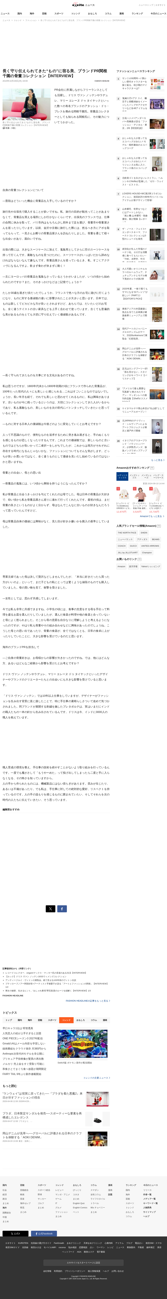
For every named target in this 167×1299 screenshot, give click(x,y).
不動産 (141, 1247)
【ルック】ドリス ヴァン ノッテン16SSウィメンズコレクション (35, 976)
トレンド (75, 13)
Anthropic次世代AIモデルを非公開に (23, 1053)
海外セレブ (25, 1203)
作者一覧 (147, 1194)
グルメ (58, 1207)
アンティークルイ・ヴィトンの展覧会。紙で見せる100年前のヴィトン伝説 (40, 980)
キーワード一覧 (150, 1203)
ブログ (129, 1243)
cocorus (62, 1247)
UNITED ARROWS (150, 585)
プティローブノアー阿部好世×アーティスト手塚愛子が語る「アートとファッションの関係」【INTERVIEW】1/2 (57, 985)
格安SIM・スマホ (154, 1243)
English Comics (80, 1207)
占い (92, 1247)
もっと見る (157, 500)
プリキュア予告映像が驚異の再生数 (23, 1058)
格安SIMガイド (13, 1247)
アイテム (119, 1243)
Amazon (121, 606)
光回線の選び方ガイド (41, 1243)
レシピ (110, 1247)
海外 (32, 13)
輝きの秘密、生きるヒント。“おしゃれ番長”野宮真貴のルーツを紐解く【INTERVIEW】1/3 (48, 990)
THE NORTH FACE (127, 572)
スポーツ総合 (44, 1190)
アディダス (142, 579)
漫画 (121, 13)
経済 (5, 1194)
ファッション (61, 1212)
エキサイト (160, 5)
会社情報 (47, 1271)
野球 (40, 1194)
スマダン (95, 1190)
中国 (5, 1217)
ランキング (137, 13)
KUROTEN (23, 1243)
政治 (5, 1199)
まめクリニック (74, 1243)
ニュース (5, 13)
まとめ (6, 1203)
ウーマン (101, 1247)
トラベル (95, 1203)
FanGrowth (59, 1243)
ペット (76, 1212)
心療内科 (109, 1243)
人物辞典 (147, 1207)
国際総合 (7, 1212)
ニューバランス (125, 579)
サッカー (42, 1199)
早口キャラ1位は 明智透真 (18, 1028)
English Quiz (79, 1203)
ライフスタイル (98, 1199)
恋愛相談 (83, 1247)
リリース (147, 1190)
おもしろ (92, 13)
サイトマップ (149, 1212)
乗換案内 (131, 1247)
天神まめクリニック (93, 1243)
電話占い (139, 1243)
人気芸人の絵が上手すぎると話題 (22, 1033)
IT (56, 1203)
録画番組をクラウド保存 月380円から (24, 1048)
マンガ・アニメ (62, 1194)
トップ (8, 1020)
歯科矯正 (150, 1247)
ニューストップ (146, 5)
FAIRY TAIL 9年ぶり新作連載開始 (22, 1074)
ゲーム (58, 1199)
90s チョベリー (98, 1207)
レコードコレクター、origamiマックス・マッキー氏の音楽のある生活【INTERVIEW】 (46, 973)
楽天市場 (133, 606)
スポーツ (58, 13)
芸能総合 (24, 1190)
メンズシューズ (146, 516)
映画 (22, 1194)
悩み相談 (72, 1247)
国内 (19, 13)
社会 (5, 1190)
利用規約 (58, 1271)
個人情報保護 (94, 1271)
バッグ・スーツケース (158, 516)
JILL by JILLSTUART (128, 592)
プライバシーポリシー (75, 1271)
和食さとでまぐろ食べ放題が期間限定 (24, 1069)
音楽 (22, 1199)
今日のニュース (158, 13)
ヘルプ (146, 1216)
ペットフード (68, 1252)
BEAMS (155, 579)
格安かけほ (36, 1247)
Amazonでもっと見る (151, 556)
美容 (159, 1247)
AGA (79, 1252)
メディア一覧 (149, 1199)
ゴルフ (41, 1203)
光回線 (25, 1247)
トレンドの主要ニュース (96, 1078)
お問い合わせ (117, 1271)
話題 (110, 1194)
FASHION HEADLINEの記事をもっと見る (88, 1001)
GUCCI (133, 585)
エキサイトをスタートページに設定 (83, 1262)
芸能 (44, 13)
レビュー (59, 1190)
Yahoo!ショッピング (150, 606)
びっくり (77, 1190)
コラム (108, 13)
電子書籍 (101, 1252)
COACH (122, 585)
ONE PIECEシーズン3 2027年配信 (23, 1038)
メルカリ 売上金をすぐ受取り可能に (24, 1064)
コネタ (76, 1194)
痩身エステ (89, 1252)
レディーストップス (122, 516)
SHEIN (144, 572)
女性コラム (96, 1194)
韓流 (22, 1207)
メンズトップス (134, 516)
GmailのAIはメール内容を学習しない (24, 1043)
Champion (147, 592)
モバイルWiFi (50, 1247)
